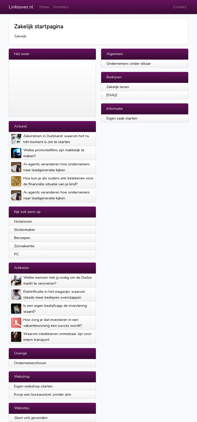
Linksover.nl (21, 7)
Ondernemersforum (30, 362)
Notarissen (23, 221)
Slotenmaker (24, 229)
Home (44, 6)
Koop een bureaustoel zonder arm (42, 394)
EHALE (111, 95)
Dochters (60, 6)
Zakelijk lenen (117, 86)
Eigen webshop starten (33, 386)
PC (16, 254)
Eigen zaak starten (121, 118)
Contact (179, 6)
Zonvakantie (24, 245)
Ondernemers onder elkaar (128, 63)
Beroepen (22, 237)
